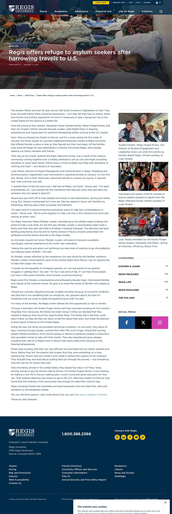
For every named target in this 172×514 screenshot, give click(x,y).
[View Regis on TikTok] (142, 437)
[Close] (165, 507)
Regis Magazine (143, 289)
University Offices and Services (79, 469)
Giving (12, 469)
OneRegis (120, 476)
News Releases (143, 274)
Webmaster (93, 499)
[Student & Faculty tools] (158, 2)
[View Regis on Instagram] (117, 437)
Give (138, 2)
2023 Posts (29, 95)
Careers (13, 476)
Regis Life (143, 281)
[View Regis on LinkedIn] (123, 437)
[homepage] (21, 8)
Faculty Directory (72, 465)
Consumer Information (74, 472)
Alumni (147, 2)
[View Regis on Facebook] (130, 437)
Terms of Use (81, 499)
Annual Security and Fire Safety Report (84, 479)
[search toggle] (161, 11)
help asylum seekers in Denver (90, 394)
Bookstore (120, 465)
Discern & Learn (143, 266)
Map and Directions (20, 472)
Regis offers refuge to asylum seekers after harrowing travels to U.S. (65, 95)
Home (12, 95)
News (20, 95)
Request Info (119, 2)
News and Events (124, 472)
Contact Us (15, 483)
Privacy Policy (67, 499)
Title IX (66, 476)
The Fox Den (143, 297)
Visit (131, 2)
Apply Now (101, 2)
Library (119, 469)
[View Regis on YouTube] (136, 437)
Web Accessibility (19, 479)
